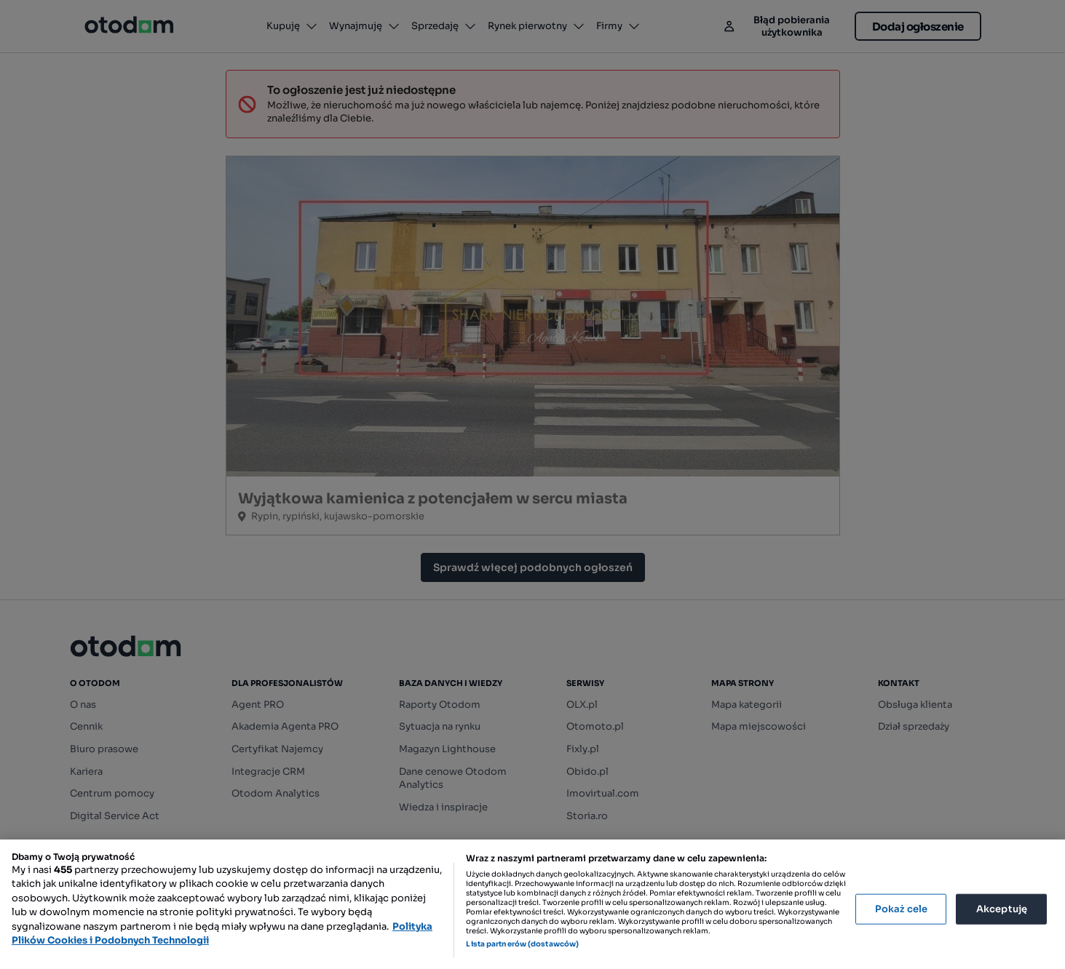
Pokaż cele (901, 909)
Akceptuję (1001, 909)
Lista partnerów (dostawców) (522, 944)
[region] (532, 904)
